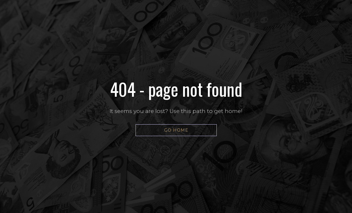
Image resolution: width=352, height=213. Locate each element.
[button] (176, 130)
